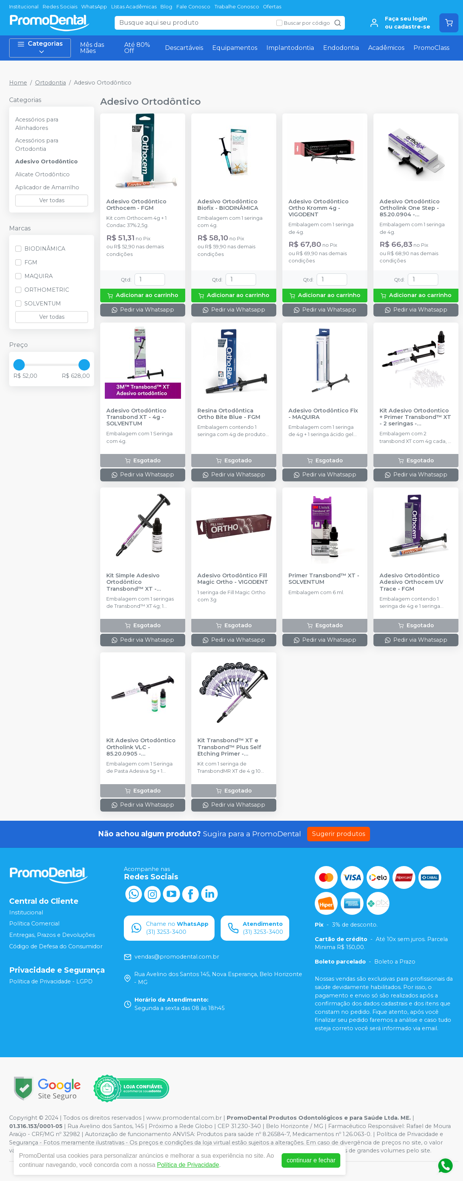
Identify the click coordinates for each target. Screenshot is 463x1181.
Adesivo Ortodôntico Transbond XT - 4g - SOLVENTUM (136, 417)
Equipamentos (234, 47)
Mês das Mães (92, 47)
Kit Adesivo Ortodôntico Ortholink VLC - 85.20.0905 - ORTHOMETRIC (141, 747)
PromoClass (431, 47)
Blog (166, 7)
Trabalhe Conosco (237, 7)
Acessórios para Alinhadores (36, 123)
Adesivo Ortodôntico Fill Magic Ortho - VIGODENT (232, 578)
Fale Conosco (193, 7)
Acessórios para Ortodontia (36, 144)
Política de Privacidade (188, 1165)
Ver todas (51, 200)
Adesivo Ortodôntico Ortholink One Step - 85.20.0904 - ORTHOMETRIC (410, 208)
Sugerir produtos (338, 833)
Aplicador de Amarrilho (47, 187)
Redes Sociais (60, 7)
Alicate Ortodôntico (42, 174)
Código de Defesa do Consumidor (56, 946)
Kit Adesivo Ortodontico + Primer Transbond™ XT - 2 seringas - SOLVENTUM (415, 417)
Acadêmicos (386, 47)
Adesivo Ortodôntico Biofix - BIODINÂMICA (227, 204)
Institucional (23, 7)
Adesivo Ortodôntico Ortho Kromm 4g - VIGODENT (318, 208)
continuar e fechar (311, 1160)
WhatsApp (94, 7)
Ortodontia (50, 82)
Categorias (40, 48)
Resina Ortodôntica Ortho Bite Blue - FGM (228, 414)
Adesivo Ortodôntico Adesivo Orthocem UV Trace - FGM (411, 582)
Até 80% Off (137, 47)
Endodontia (341, 47)
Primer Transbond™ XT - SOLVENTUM (323, 578)
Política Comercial (34, 923)
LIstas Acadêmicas (134, 7)
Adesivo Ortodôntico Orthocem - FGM (136, 204)
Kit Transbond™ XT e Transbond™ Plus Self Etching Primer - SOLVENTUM (229, 747)
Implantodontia (290, 47)
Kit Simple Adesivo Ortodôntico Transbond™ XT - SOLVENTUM (133, 582)
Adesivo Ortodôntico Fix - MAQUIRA (323, 414)
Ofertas (272, 7)
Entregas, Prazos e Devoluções (52, 935)
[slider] (19, 365)
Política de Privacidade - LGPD (51, 981)
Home (18, 82)
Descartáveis (184, 47)
